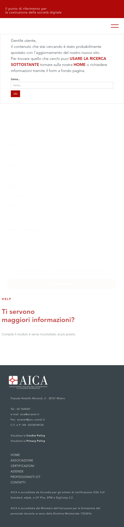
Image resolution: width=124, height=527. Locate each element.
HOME (80, 65)
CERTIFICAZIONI (22, 466)
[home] (35, 26)
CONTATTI (18, 482)
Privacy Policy (35, 441)
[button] (115, 26)
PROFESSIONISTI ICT (26, 477)
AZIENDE (17, 471)
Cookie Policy (35, 435)
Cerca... (15, 79)
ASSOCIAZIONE (22, 460)
